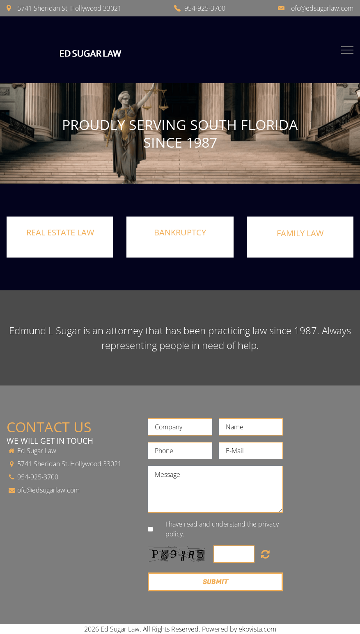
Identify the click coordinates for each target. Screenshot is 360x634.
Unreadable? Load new (265, 554)
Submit (215, 582)
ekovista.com (257, 629)
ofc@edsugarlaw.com (322, 8)
